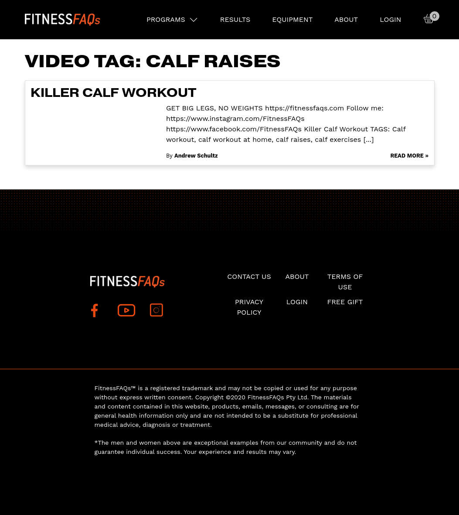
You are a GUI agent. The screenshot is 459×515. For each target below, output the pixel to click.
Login (390, 19)
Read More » (409, 155)
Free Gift (345, 302)
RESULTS (235, 19)
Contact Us (249, 276)
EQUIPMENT (292, 19)
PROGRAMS (165, 19)
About (346, 19)
